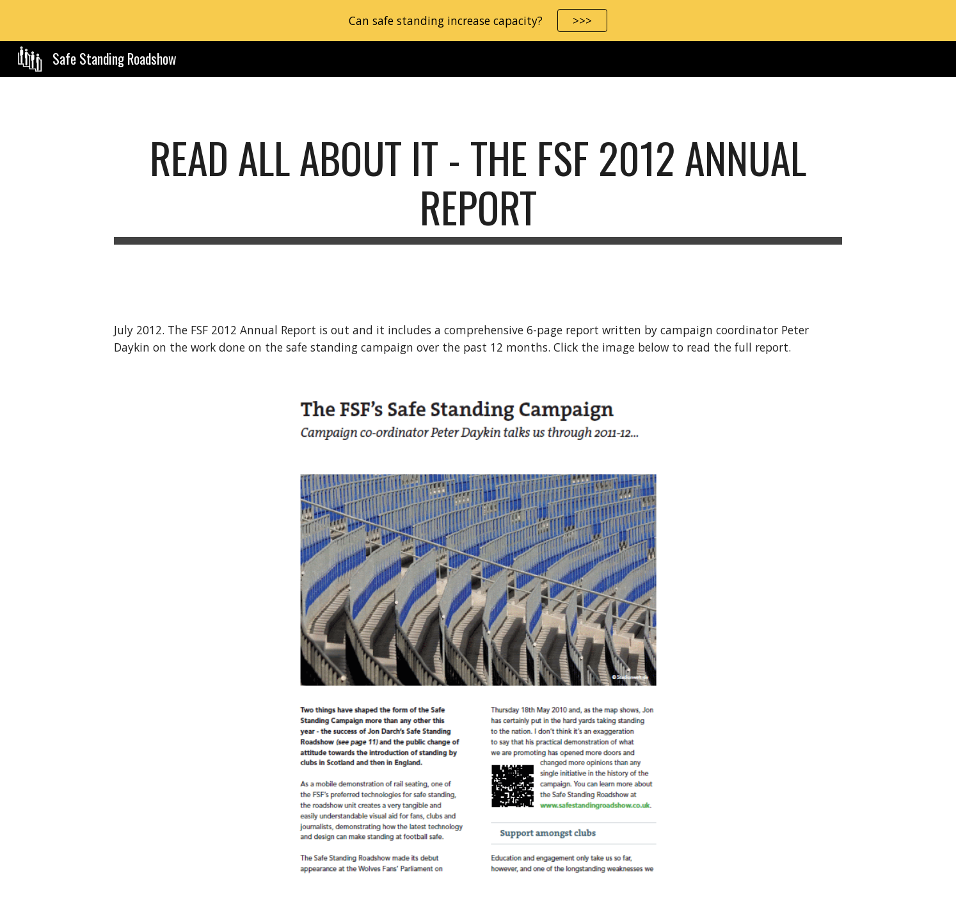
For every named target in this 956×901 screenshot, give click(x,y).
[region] (478, 20)
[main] (478, 189)
